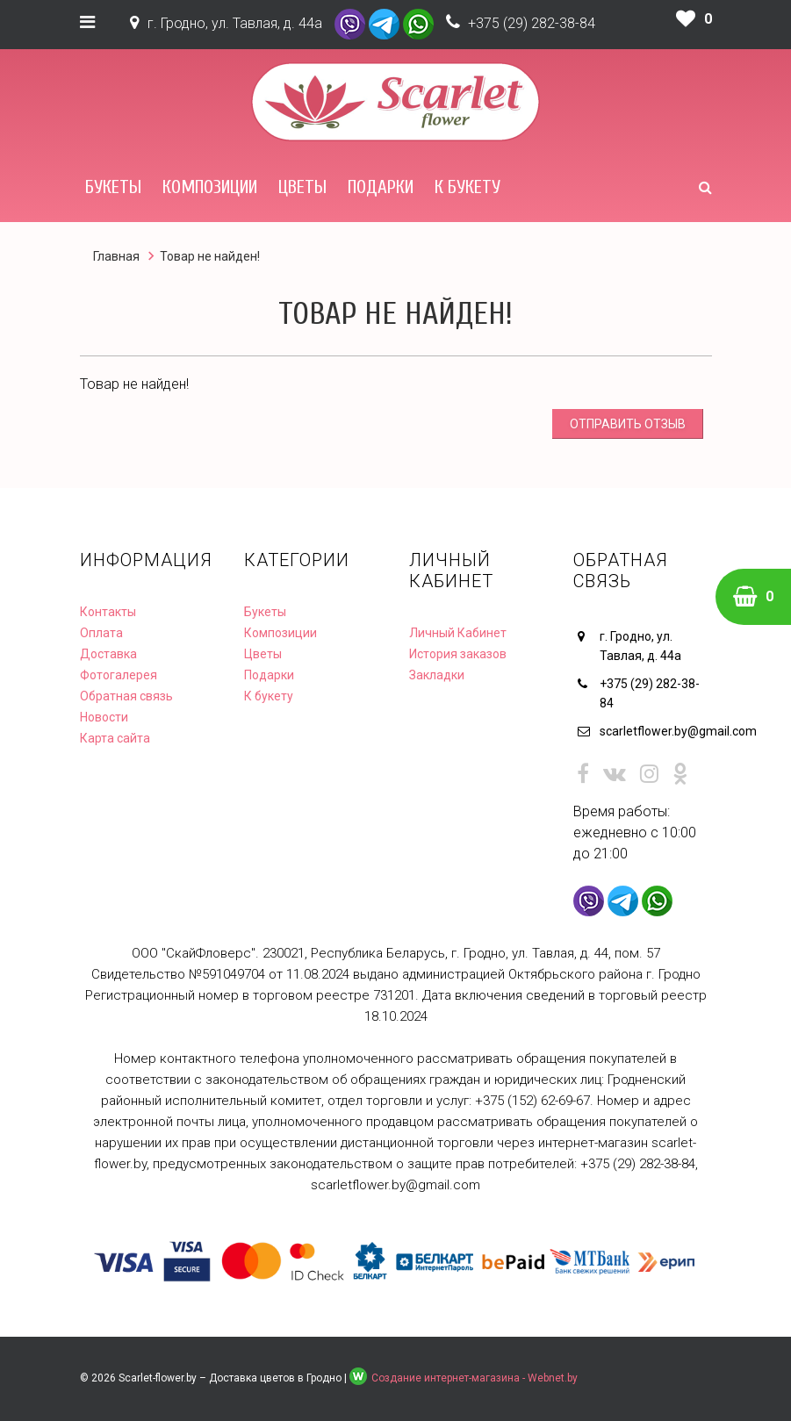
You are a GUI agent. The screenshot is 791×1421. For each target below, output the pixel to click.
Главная (116, 256)
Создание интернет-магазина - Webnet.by (474, 1378)
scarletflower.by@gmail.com (656, 731)
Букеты (113, 186)
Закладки (436, 675)
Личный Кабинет (458, 633)
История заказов (458, 654)
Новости (104, 717)
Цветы (302, 186)
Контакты (108, 612)
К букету (467, 186)
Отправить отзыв (628, 424)
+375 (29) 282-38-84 (531, 23)
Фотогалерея (118, 675)
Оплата (101, 633)
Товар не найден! (210, 256)
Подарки (380, 186)
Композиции (209, 186)
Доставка (108, 654)
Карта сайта (115, 738)
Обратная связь (126, 696)
